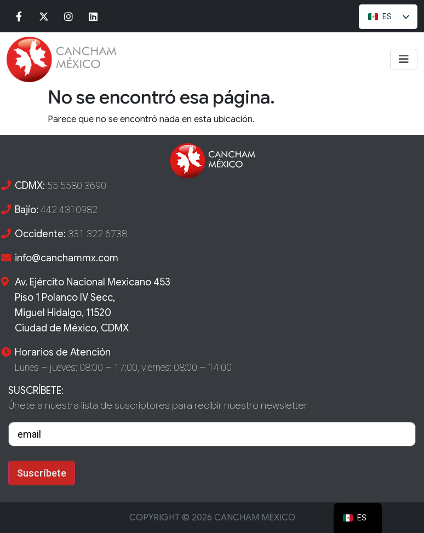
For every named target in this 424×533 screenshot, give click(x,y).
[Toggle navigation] (403, 59)
